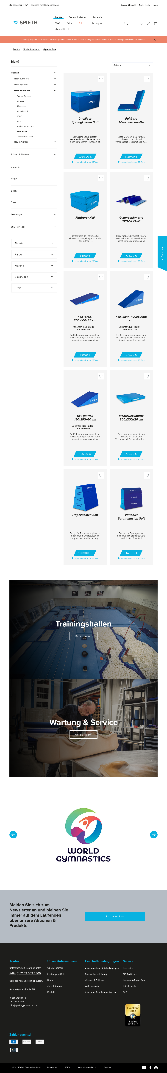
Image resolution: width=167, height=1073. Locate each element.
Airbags (20, 101)
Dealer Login (144, 5)
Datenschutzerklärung (96, 974)
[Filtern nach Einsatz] (34, 243)
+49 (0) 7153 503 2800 (25, 973)
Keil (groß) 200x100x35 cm (85, 318)
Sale (13, 202)
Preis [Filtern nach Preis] (34, 288)
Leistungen (34, 214)
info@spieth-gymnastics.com (23, 1005)
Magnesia (21, 106)
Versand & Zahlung (94, 980)
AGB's (67, 1067)
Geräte (16, 49)
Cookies (107, 1067)
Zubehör (34, 167)
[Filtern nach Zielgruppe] (34, 276)
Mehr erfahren (83, 636)
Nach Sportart (35, 84)
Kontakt (51, 992)
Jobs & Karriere (54, 986)
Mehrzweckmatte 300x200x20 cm (131, 418)
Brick (14, 190)
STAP (19, 116)
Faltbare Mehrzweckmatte (131, 120)
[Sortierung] (132, 65)
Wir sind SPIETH (55, 968)
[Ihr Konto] (148, 23)
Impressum (52, 1067)
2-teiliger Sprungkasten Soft (85, 120)
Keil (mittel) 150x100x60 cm (85, 418)
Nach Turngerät (35, 78)
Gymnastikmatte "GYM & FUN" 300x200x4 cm (131, 219)
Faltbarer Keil (85, 218)
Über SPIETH (34, 227)
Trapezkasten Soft (85, 515)
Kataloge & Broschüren (134, 980)
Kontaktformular (27, 981)
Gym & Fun (49, 49)
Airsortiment (22, 111)
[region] (83, 834)
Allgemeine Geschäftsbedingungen (102, 968)
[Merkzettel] (141, 23)
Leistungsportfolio (56, 974)
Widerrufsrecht (92, 986)
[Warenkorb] (155, 23)
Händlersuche (129, 986)
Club (19, 121)
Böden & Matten (34, 154)
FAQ (125, 992)
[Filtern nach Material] (34, 265)
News (155, 5)
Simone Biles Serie (25, 136)
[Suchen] (126, 23)
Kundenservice (51, 5)
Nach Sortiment (31, 49)
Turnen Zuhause (24, 96)
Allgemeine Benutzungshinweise (100, 992)
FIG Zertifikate (130, 974)
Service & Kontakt (128, 5)
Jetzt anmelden (115, 916)
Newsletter (128, 968)
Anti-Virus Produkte (25, 126)
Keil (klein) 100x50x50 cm (131, 318)
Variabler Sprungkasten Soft (131, 517)
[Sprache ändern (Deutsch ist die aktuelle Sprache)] (115, 5)
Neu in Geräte (35, 141)
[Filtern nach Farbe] (34, 254)
